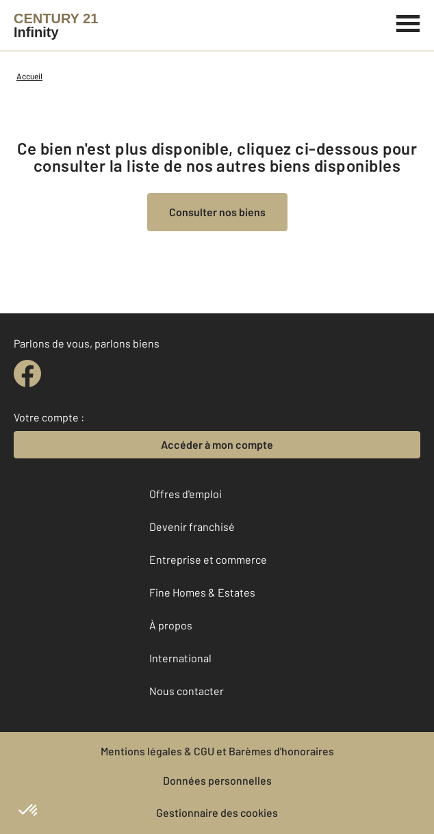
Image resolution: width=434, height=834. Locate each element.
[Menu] (408, 22)
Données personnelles (217, 780)
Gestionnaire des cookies (217, 812)
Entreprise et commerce (208, 559)
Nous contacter (186, 690)
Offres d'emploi (185, 493)
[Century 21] (56, 25)
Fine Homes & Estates (202, 592)
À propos (170, 624)
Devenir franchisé (192, 526)
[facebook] (27, 373)
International (180, 657)
